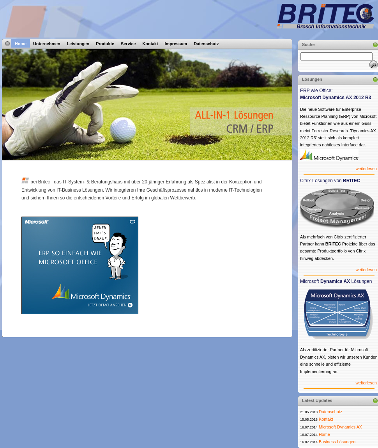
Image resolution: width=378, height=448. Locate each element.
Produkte (105, 43)
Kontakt (150, 43)
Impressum (176, 43)
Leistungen (78, 43)
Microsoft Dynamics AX (340, 427)
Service (128, 43)
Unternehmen (46, 43)
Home (20, 43)
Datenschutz (206, 43)
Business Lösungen (337, 441)
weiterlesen (366, 168)
